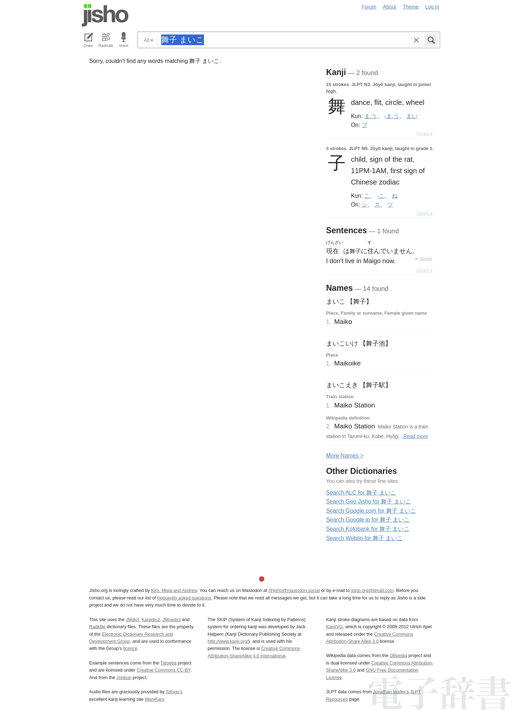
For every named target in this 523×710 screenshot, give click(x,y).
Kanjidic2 (150, 619)
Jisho (105, 15)
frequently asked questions (184, 597)
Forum (369, 7)
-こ (380, 195)
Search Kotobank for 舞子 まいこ (368, 529)
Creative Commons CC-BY (163, 670)
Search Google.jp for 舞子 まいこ (368, 520)
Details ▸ (424, 133)
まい (411, 116)
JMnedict (171, 619)
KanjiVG (334, 626)
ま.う (370, 116)
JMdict (132, 619)
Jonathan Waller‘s (391, 691)
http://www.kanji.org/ (227, 641)
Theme (411, 7)
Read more (415, 436)
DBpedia (398, 655)
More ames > (344, 456)
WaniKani (154, 699)
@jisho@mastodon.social (294, 590)
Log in (432, 7)
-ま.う (391, 116)
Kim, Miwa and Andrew (174, 590)
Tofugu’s (174, 691)
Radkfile (97, 626)
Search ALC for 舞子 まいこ (361, 493)
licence (130, 648)
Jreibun (124, 677)
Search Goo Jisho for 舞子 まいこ (368, 501)
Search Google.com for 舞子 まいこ (371, 511)
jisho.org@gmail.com (372, 590)
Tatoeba (425, 259)
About (390, 7)
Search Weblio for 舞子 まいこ (364, 538)
